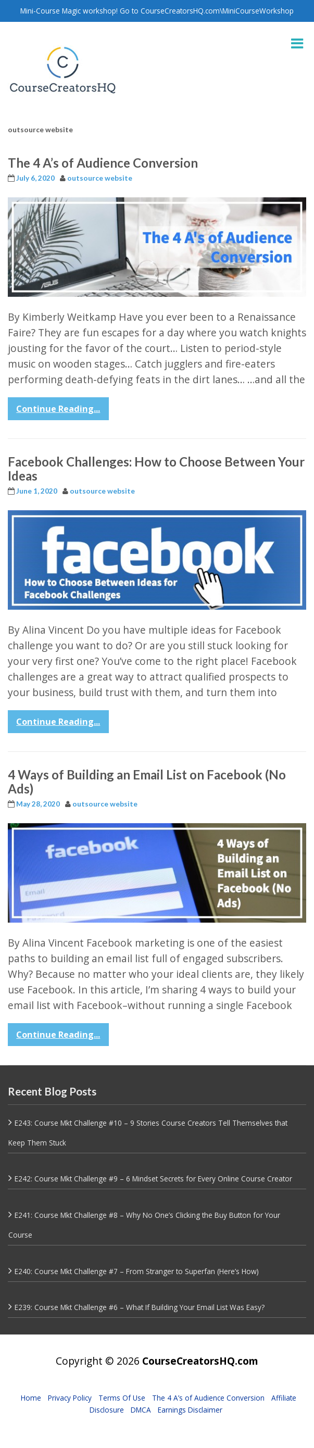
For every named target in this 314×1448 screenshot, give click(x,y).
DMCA (141, 1410)
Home (31, 1398)
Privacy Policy (70, 1398)
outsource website (99, 178)
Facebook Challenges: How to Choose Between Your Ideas (156, 468)
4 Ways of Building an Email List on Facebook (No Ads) (147, 781)
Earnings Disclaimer (190, 1410)
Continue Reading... (58, 408)
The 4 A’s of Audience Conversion (103, 162)
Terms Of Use (121, 1398)
